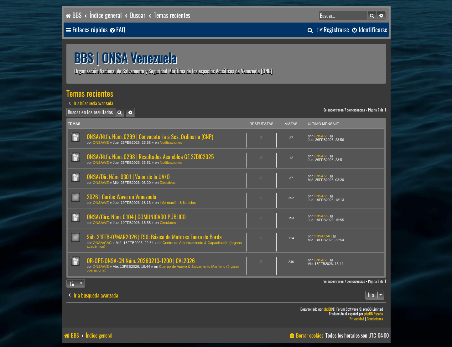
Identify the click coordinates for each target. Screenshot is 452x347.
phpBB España (373, 314)
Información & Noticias (178, 203)
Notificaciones (171, 142)
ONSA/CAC (102, 243)
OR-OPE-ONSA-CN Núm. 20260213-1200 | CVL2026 (141, 261)
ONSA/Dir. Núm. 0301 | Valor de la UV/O (128, 177)
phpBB (328, 309)
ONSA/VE (101, 142)
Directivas (167, 182)
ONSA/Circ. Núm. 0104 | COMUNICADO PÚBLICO (136, 217)
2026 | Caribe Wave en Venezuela (121, 197)
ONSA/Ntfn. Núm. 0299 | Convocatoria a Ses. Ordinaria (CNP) (150, 137)
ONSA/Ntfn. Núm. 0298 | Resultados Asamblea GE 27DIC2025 (150, 157)
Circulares (168, 223)
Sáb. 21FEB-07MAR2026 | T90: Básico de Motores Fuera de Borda (154, 237)
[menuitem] (117, 30)
